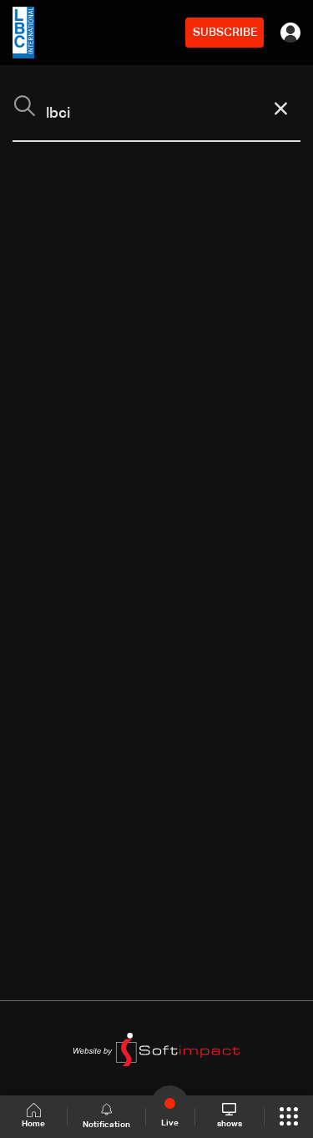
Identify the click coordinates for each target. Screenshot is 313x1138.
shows (229, 1115)
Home (33, 1116)
